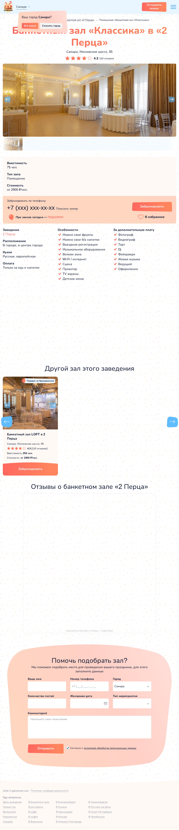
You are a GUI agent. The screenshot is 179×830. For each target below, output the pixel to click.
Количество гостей (41, 696)
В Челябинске (96, 816)
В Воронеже (35, 821)
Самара (21, 6)
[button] (7, 99)
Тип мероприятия (125, 696)
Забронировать (30, 469)
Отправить (45, 748)
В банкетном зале (38, 802)
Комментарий (37, 713)
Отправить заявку (154, 6)
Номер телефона (82, 678)
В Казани (61, 807)
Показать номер (67, 208)
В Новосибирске (98, 802)
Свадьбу (8, 821)
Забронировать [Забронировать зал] (152, 206)
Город (117, 678)
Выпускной (9, 811)
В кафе (32, 811)
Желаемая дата (81, 696)
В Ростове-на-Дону (99, 807)
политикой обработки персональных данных (110, 748)
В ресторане (35, 807)
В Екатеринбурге (66, 802)
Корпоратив (10, 816)
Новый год (9, 807)
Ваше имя (34, 678)
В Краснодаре (64, 811)
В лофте (33, 816)
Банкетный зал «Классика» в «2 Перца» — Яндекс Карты (89, 631)
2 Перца (9, 234)
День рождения (12, 802)
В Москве (61, 816)
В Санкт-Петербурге (100, 811)
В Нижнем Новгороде (69, 821)
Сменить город (51, 25)
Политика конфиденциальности (49, 790)
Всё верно (30, 25)
